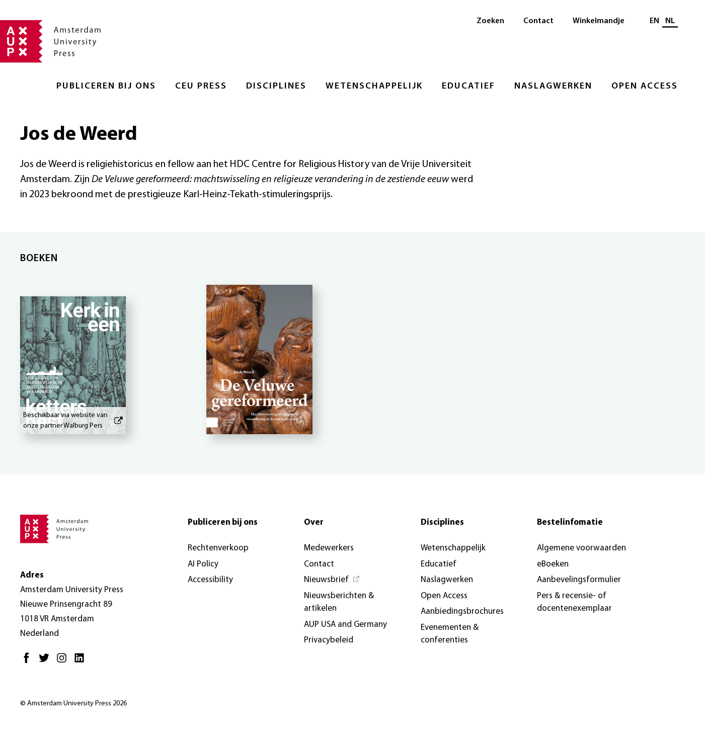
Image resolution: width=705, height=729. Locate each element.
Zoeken (490, 21)
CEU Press (201, 86)
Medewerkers (329, 548)
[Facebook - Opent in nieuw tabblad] (29, 662)
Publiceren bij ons (106, 86)
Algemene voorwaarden (581, 548)
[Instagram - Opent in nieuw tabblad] (64, 662)
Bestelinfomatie (570, 522)
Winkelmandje (598, 21)
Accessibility (210, 580)
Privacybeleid (328, 640)
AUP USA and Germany (345, 624)
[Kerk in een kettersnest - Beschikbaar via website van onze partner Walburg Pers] (73, 359)
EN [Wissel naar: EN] (654, 21)
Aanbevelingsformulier (579, 580)
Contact (538, 21)
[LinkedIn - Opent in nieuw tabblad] (82, 662)
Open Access (644, 86)
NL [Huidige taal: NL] (670, 21)
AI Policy (203, 564)
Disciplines (276, 86)
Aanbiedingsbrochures (462, 611)
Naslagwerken (553, 86)
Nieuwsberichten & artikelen (339, 602)
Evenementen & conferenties (450, 634)
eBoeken (553, 564)
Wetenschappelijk (374, 86)
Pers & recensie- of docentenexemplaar (574, 602)
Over (314, 522)
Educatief (468, 86)
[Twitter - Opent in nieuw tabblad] (46, 662)
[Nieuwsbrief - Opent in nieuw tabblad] (332, 580)
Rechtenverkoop (218, 548)
